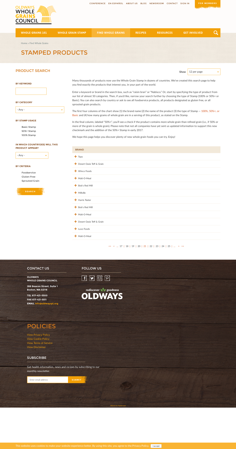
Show (182, 71)
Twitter (92, 320)
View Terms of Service (39, 384)
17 (121, 287)
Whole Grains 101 (34, 32)
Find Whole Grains (111, 32)
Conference (97, 3)
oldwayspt (102, 336)
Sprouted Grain (30, 180)
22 (151, 287)
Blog (143, 3)
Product (109, 149)
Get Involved (193, 32)
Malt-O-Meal (81, 188)
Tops (77, 156)
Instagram (100, 320)
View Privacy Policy (38, 376)
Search (215, 32)
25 (169, 287)
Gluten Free (28, 176)
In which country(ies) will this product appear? (37, 146)
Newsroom (156, 3)
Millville (79, 209)
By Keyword (24, 83)
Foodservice (29, 172)
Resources (165, 32)
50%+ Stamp (29, 131)
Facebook (84, 320)
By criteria (23, 166)
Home (24, 43)
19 (133, 287)
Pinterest (107, 320)
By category (24, 102)
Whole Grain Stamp (72, 32)
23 (157, 287)
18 (127, 287)
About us (131, 3)
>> (182, 287)
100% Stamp (29, 135)
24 (163, 287)
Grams (198, 149)
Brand (79, 149)
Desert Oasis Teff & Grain (85, 169)
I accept (156, 446)
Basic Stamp (29, 126)
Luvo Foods (81, 263)
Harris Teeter (81, 220)
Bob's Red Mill (82, 199)
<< (109, 287)
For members (207, 3)
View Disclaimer (36, 388)
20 (139, 287)
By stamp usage (26, 120)
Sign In (184, 3)
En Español (115, 3)
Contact (171, 3)
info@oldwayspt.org (46, 344)
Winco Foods (82, 177)
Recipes (141, 32)
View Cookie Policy (38, 380)
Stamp (180, 149)
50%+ (213, 149)
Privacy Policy (140, 445)
